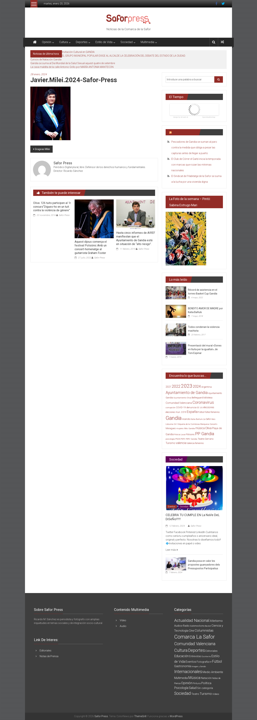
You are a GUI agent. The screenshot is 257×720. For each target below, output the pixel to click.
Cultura (63, 42)
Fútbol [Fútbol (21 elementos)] (201, 412)
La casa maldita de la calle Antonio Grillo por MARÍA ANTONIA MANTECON (72, 67)
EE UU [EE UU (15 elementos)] (200, 407)
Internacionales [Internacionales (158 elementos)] (188, 671)
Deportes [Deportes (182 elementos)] (196, 650)
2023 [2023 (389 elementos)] (186, 386)
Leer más (172, 549)
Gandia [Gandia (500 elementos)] (174, 418)
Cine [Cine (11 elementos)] (191, 630)
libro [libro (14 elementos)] (213, 419)
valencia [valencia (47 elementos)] (181, 443)
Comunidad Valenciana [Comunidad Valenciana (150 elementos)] (194, 643)
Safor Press (64, 215)
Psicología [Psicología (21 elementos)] (181, 688)
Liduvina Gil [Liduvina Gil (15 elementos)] (171, 424)
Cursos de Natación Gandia (45, 59)
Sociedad (126, 42)
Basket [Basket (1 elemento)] (208, 626)
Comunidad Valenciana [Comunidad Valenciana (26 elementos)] (179, 402)
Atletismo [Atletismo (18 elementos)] (216, 620)
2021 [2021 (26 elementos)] (168, 386)
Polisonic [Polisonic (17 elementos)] (190, 434)
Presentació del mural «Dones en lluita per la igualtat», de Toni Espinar (204, 349)
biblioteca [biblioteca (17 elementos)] (207, 397)
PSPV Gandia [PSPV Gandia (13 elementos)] (191, 439)
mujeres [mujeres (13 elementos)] (180, 428)
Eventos (171, 506)
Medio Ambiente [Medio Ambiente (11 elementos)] (213, 672)
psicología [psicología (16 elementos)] (170, 439)
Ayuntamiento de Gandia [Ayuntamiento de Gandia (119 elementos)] (187, 392)
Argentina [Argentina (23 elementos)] (206, 387)
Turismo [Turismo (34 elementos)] (206, 694)
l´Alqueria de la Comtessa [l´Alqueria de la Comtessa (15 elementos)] (188, 424)
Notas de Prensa (49, 656)
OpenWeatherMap (208, 117)
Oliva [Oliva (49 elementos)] (208, 428)
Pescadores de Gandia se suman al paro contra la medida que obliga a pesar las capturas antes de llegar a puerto (194, 147)
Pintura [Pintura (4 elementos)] (197, 683)
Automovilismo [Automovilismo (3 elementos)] (197, 625)
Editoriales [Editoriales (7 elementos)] (211, 650)
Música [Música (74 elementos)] (194, 677)
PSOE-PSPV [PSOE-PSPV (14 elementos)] (180, 439)
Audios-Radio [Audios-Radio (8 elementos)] (182, 625)
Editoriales (45, 650)
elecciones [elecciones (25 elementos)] (208, 407)
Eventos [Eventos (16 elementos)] (191, 661)
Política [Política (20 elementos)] (206, 683)
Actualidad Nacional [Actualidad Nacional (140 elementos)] (191, 620)
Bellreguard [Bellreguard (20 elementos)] (197, 397)
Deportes (81, 42)
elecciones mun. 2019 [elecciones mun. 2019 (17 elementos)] (176, 412)
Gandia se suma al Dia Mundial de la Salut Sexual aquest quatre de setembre (72, 63)
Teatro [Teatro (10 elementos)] (195, 694)
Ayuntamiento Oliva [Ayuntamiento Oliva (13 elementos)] (182, 398)
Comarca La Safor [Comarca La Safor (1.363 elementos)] (194, 637)
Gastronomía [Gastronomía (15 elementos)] (182, 666)
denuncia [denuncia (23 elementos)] (191, 407)
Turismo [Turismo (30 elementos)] (170, 443)
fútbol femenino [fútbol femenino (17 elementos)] (212, 412)
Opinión (46, 42)
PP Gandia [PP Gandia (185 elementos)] (204, 433)
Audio (123, 626)
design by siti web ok (180, 117)
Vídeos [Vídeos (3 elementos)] (215, 694)
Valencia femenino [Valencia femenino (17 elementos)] (195, 443)
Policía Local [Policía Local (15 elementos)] (180, 434)
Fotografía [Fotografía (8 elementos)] (203, 661)
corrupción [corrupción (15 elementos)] (170, 407)
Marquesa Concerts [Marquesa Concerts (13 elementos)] (208, 424)
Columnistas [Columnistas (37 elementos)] (204, 630)
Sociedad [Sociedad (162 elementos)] (182, 693)
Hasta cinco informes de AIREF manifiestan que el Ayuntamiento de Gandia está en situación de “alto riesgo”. (135, 238)
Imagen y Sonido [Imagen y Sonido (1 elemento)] (199, 666)
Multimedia (147, 42)
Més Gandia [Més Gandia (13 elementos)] (189, 428)
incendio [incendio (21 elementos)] (186, 419)
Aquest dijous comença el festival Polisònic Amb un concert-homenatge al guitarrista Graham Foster (91, 247)
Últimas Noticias (184, 132)
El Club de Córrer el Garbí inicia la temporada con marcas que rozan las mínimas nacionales (196, 165)
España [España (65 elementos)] (192, 412)
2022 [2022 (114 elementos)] (176, 386)
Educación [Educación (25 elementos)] (181, 656)
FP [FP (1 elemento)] (210, 662)
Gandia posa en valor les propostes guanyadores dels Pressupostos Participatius (204, 564)
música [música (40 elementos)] (200, 428)
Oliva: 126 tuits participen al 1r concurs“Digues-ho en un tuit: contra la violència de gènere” (52, 206)
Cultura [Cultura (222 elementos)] (181, 650)
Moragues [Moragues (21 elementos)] (171, 428)
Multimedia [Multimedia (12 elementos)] (181, 678)
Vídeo (123, 620)
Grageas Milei (42, 149)
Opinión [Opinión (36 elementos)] (186, 683)
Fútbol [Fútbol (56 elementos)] (217, 661)
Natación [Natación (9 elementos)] (206, 678)
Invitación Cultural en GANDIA (78, 52)
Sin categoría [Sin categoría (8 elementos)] (205, 688)
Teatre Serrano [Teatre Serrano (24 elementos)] (205, 438)
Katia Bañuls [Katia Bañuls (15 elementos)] (197, 419)
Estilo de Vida (103, 42)
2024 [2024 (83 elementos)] (197, 386)
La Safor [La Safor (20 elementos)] (207, 419)
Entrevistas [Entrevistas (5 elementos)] (195, 656)
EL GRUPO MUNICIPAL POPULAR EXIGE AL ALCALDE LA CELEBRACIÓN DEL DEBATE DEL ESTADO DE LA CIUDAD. (124, 55)
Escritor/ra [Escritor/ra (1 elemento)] (206, 656)
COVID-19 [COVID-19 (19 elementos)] (181, 407)
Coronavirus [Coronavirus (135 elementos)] (203, 402)
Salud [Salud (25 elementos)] (192, 688)
